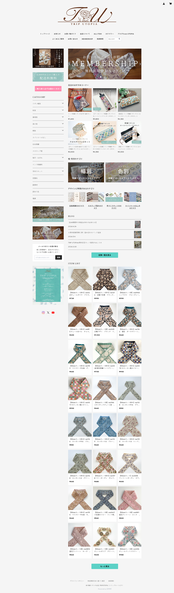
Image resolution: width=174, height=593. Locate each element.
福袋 (34, 198)
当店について (85, 34)
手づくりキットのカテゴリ (114, 207)
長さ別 (35, 124)
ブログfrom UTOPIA (126, 34)
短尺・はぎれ (38, 158)
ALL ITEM (98, 34)
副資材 (35, 185)
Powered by (105, 589)
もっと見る (104, 566)
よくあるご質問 (58, 39)
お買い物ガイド (70, 34)
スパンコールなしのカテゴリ (132, 207)
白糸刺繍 (36, 144)
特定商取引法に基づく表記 (96, 581)
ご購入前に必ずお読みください (48, 89)
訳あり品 (36, 192)
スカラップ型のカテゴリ (95, 207)
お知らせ (57, 34)
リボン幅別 (37, 104)
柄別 (34, 131)
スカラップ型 (38, 151)
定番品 (35, 178)
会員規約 (111, 581)
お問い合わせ (73, 39)
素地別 (35, 117)
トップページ (45, 34)
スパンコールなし (39, 138)
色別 (34, 110)
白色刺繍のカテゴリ (76, 206)
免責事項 (100, 39)
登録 (58, 257)
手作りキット (38, 171)
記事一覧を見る (105, 255)
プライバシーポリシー (77, 581)
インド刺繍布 (38, 165)
